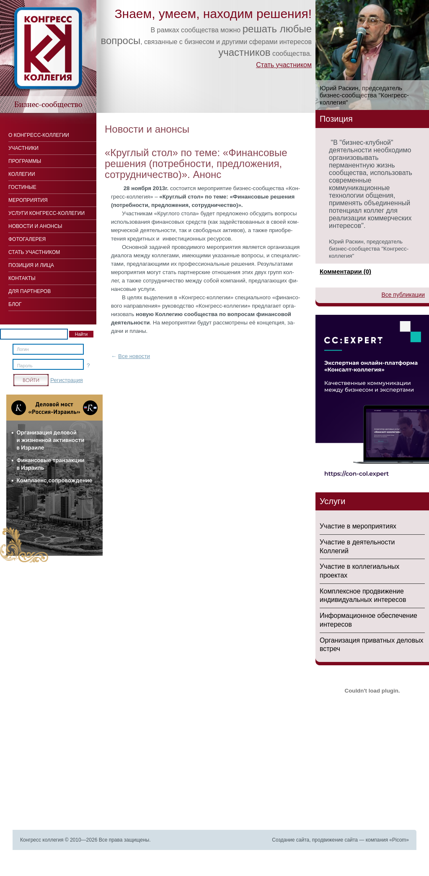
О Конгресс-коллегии (38, 135)
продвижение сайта (335, 840)
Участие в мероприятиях (358, 526)
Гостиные (22, 187)
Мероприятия (28, 200)
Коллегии (21, 174)
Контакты (22, 278)
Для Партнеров (29, 291)
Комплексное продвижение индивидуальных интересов (363, 596)
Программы (24, 161)
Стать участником (284, 64)
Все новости (134, 356)
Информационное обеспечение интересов (368, 620)
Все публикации (403, 294)
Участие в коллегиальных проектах (359, 571)
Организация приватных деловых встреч (372, 645)
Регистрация (66, 380)
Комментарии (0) (345, 271)
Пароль (25, 365)
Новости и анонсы (35, 226)
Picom (399, 840)
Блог (15, 304)
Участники (23, 148)
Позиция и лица (31, 265)
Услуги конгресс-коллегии (46, 213)
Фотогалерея (27, 239)
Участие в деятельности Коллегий (357, 546)
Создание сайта (290, 840)
